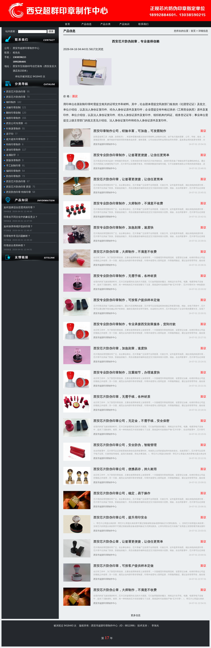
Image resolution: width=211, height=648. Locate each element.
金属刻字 (11, 155)
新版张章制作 (13, 160)
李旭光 (155, 625)
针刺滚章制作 (13, 128)
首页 (67, 24)
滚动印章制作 (13, 149)
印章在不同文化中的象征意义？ (21, 217)
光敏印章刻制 (13, 107)
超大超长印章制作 (15, 139)
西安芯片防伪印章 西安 (18, 186)
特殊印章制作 (13, 144)
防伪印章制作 (13, 176)
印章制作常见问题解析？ (17, 236)
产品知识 (124, 24)
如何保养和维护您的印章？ (18, 226)
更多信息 (135, 615)
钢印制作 (11, 102)
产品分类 (105, 24)
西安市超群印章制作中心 (105, 144)
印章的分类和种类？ (14, 245)
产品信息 (86, 24)
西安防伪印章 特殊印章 (18, 192)
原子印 (9, 134)
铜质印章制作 (13, 118)
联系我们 (143, 24)
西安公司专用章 (14, 123)
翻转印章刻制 (13, 112)
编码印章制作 (13, 171)
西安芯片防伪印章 (15, 91)
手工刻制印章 (13, 165)
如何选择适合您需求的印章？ (19, 207)
